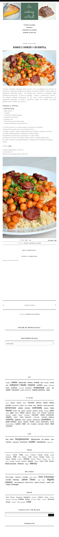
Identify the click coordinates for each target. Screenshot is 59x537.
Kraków (21, 499)
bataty (51, 403)
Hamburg (8, 499)
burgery (8, 382)
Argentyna (8, 455)
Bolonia (12, 497)
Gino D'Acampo (46, 477)
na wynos (45, 439)
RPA (53, 459)
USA (46, 461)
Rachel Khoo (29, 482)
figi (19, 411)
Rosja (7, 461)
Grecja (46, 455)
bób (26, 405)
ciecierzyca (32, 243)
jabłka (52, 411)
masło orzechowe (47, 415)
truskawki (34, 424)
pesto (24, 420)
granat (23, 411)
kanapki (46, 382)
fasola (9, 410)
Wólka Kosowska (21, 502)
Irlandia (24, 457)
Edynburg (34, 497)
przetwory (29, 388)
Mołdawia (33, 459)
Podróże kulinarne (29, 30)
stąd (9, 146)
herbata (46, 410)
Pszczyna (33, 499)
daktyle (46, 408)
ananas (12, 403)
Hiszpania (8, 457)
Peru (49, 459)
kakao (22, 413)
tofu (28, 424)
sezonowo (23, 442)
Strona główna (29, 25)
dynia (52, 408)
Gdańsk (40, 497)
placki (7, 388)
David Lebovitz (33, 477)
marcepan (27, 415)
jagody (7, 413)
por (53, 419)
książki (52, 382)
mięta (15, 417)
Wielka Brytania (10, 464)
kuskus (39, 243)
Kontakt (29, 27)
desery (30, 382)
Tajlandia (30, 461)
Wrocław (14, 502)
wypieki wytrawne (38, 390)
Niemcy (39, 459)
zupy (48, 390)
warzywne (15, 390)
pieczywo (51, 385)
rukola (38, 422)
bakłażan (39, 403)
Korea (48, 457)
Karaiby (41, 457)
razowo (8, 442)
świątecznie (50, 442)
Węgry (27, 464)
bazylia (8, 405)
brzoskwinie (15, 405)
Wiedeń (8, 502)
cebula (30, 405)
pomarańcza (36, 420)
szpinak (18, 424)
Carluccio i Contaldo (21, 477)
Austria (15, 455)
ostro (52, 439)
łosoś (47, 424)
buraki (22, 405)
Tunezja (36, 461)
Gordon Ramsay (12, 480)
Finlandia (33, 455)
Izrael (29, 457)
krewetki (43, 413)
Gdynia (46, 497)
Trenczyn (44, 499)
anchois (19, 403)
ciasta (14, 382)
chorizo (26, 243)
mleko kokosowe (25, 417)
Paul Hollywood (19, 482)
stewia (52, 422)
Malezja (8, 459)
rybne (48, 388)
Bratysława (19, 497)
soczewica (45, 422)
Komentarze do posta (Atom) (33, 314)
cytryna (27, 408)
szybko (32, 442)
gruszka (35, 411)
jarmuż (17, 413)
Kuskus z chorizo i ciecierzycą (29, 47)
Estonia (27, 455)
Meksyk (26, 459)
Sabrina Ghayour (39, 482)
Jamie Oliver (28, 479)
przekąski (21, 388)
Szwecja (18, 461)
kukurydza (51, 413)
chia (34, 405)
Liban (52, 457)
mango (20, 415)
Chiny (21, 455)
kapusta (28, 413)
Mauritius (20, 459)
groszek (29, 411)
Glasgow (52, 497)
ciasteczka (22, 382)
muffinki (39, 385)
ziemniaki (41, 424)
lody (7, 385)
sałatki (8, 390)
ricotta (32, 422)
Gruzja (52, 455)
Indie (15, 457)
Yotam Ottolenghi (12, 484)
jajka (12, 413)
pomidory (46, 419)
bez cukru (10, 439)
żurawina (9, 426)
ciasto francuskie (48, 405)
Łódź (28, 501)
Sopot (38, 499)
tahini (24, 424)
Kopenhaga (14, 499)
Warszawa (51, 499)
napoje (45, 385)
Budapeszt (27, 497)
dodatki (36, 382)
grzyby (41, 411)
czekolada (37, 408)
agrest (7, 402)
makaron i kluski (18, 385)
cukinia (20, 408)
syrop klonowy (10, 424)
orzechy (9, 419)
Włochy (33, 463)
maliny (14, 415)
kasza (34, 413)
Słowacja (23, 461)
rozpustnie (15, 442)
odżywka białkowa (48, 417)
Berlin (7, 497)
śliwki (52, 424)
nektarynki (36, 417)
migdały (8, 417)
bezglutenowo (22, 439)
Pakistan (44, 459)
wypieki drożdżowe (25, 390)
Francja (40, 455)
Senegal (12, 461)
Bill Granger (9, 477)
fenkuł (15, 411)
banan (45, 403)
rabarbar (25, 422)
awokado (31, 403)
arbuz (24, 402)
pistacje (29, 420)
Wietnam (20, 464)
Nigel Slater (41, 480)
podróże (14, 388)
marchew (35, 415)
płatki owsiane (11, 422)
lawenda (8, 415)
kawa (38, 413)
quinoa (20, 422)
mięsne (31, 385)
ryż (53, 388)
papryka (18, 420)
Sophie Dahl (50, 482)
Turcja (41, 461)
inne (41, 382)
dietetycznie (35, 439)
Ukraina (51, 461)
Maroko (14, 459)
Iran (19, 457)
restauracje (38, 387)
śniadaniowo (41, 442)
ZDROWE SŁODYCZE (29, 32)
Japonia (35, 457)
